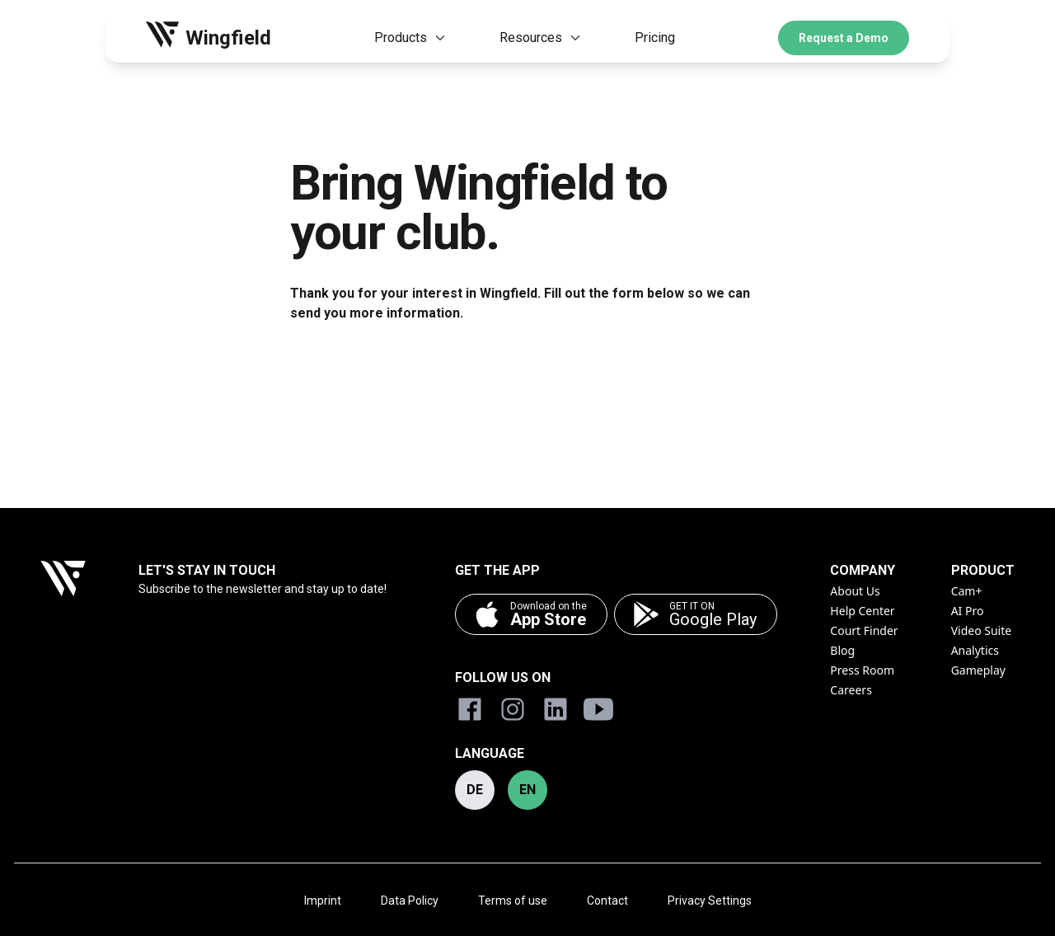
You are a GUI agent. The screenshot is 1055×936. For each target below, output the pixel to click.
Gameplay (978, 670)
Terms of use (512, 900)
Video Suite (981, 630)
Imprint (322, 900)
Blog (842, 650)
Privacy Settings (710, 900)
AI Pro (967, 611)
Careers (850, 690)
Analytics (975, 650)
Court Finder (864, 630)
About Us (854, 591)
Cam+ (966, 591)
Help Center (862, 611)
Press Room (862, 670)
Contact (607, 900)
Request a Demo (844, 38)
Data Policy (409, 900)
